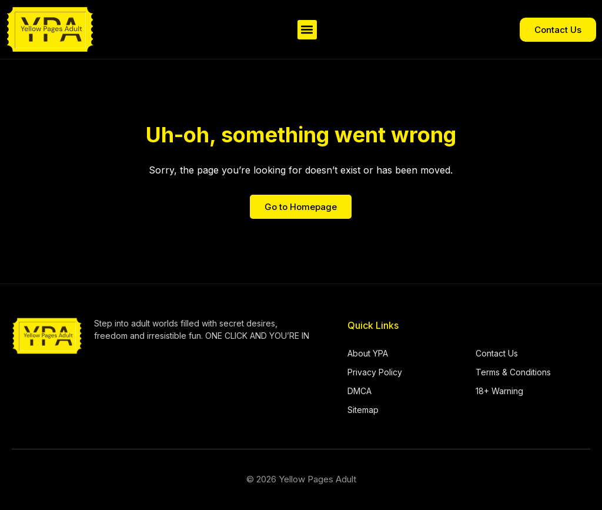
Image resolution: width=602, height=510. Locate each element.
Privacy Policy (374, 372)
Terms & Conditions (513, 372)
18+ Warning (499, 391)
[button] (307, 29)
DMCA (359, 391)
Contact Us (497, 353)
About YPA (367, 353)
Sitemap (363, 410)
